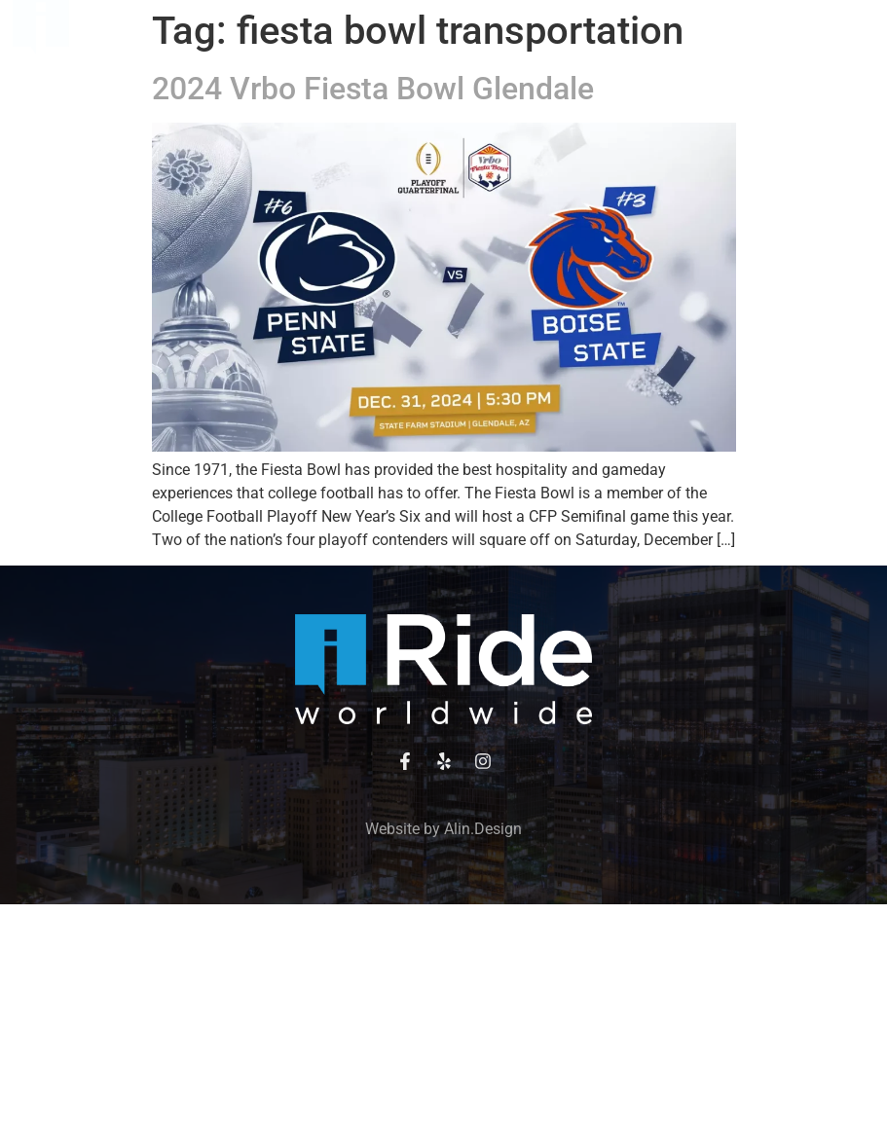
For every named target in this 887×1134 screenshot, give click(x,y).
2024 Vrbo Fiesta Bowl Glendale (373, 88)
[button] (435, 34)
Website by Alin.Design (443, 829)
